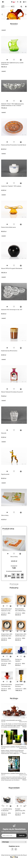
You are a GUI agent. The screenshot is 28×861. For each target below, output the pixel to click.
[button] (24, 2)
